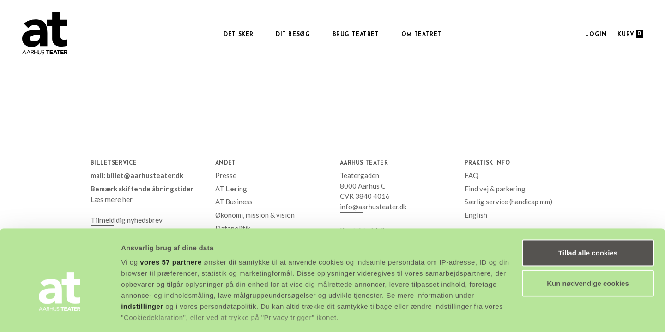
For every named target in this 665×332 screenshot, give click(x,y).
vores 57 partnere (171, 212)
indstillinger (142, 256)
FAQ (471, 175)
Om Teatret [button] (421, 34)
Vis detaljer (139, 314)
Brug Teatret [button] (355, 34)
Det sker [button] (239, 34)
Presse (225, 175)
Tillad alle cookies (587, 203)
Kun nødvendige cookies (588, 233)
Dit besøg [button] (293, 34)
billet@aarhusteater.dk (144, 175)
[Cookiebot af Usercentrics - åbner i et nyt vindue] (59, 314)
